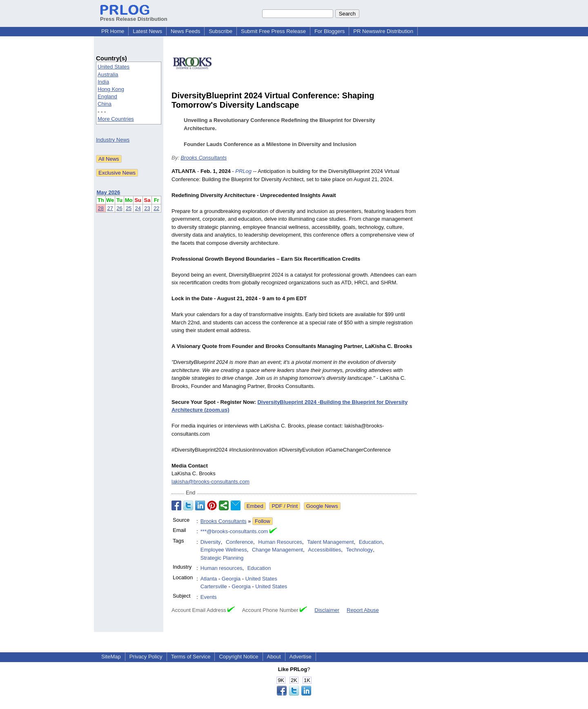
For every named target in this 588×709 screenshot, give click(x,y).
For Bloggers (329, 31)
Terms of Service (191, 657)
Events (208, 597)
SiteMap (111, 657)
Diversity (210, 542)
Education (371, 542)
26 (119, 208)
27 (110, 208)
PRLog (243, 171)
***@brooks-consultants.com (234, 531)
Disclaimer (326, 610)
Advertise (301, 657)
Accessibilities (324, 550)
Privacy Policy (146, 657)
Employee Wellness (223, 550)
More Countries (116, 119)
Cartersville (213, 586)
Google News (322, 506)
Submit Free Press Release (273, 31)
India (103, 82)
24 (138, 208)
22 (156, 208)
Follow (262, 521)
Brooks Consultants (203, 158)
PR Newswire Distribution (383, 31)
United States (113, 67)
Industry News (112, 140)
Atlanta (208, 579)
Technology (359, 550)
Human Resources (280, 542)
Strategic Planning (222, 558)
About (274, 657)
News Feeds (185, 31)
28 (101, 208)
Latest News (147, 31)
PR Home (112, 31)
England (107, 96)
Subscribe (220, 31)
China (104, 104)
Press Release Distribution (133, 16)
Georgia (231, 579)
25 (128, 208)
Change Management (277, 550)
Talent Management (330, 542)
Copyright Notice (238, 657)
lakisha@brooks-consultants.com (210, 482)
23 (147, 208)
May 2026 (108, 192)
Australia (108, 74)
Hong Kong (111, 89)
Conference (239, 542)
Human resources (221, 568)
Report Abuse (363, 610)
